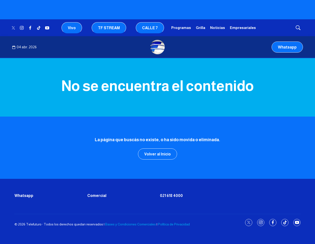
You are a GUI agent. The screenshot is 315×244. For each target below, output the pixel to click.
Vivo (72, 28)
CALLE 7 (150, 28)
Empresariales (243, 28)
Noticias (217, 28)
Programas (181, 28)
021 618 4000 (171, 196)
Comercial (96, 196)
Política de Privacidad (174, 224)
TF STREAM (109, 28)
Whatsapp (287, 47)
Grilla (200, 28)
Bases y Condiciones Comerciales (130, 224)
